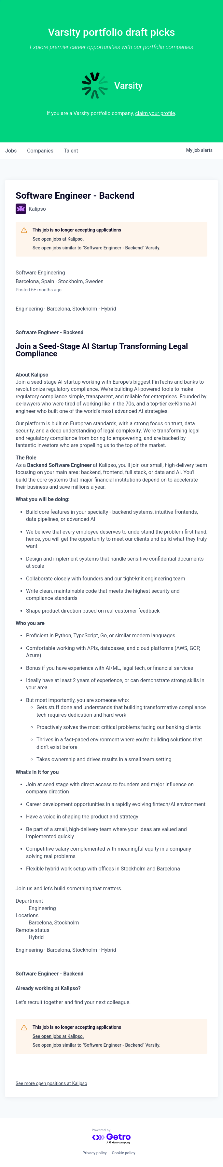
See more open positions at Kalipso (51, 1083)
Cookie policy (123, 1153)
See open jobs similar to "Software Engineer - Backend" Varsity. (96, 247)
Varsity (128, 85)
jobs (11, 151)
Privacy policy (94, 1153)
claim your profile (155, 113)
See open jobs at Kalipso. (58, 239)
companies (40, 151)
